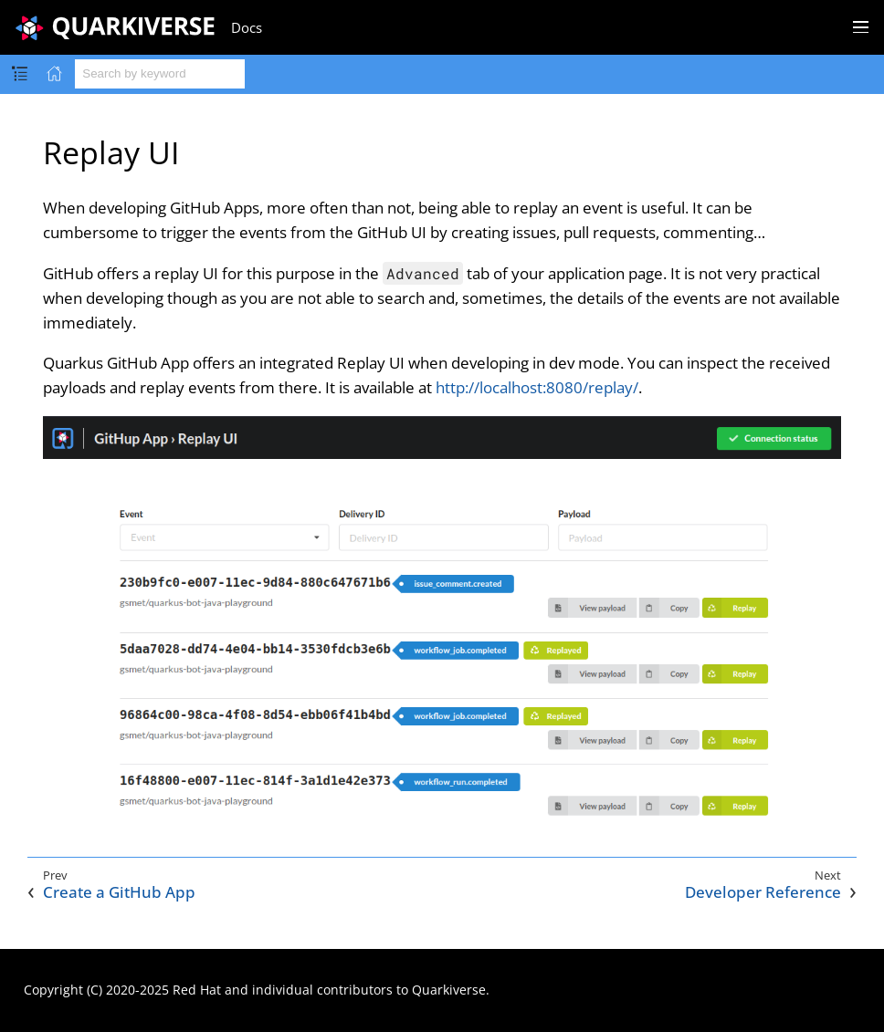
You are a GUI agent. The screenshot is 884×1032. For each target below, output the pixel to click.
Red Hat (197, 989)
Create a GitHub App (119, 892)
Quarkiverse (449, 989)
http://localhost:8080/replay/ (537, 387)
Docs (246, 27)
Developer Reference (763, 892)
